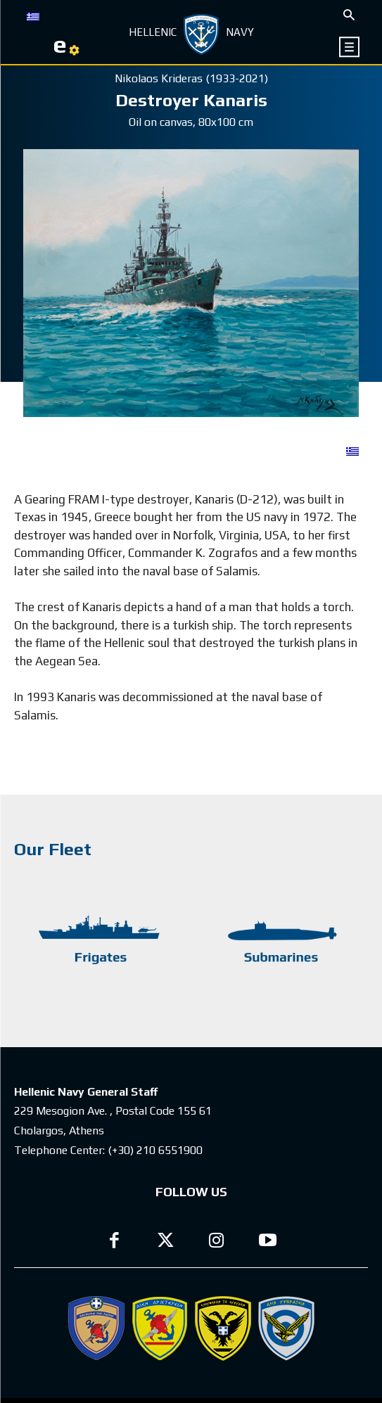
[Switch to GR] (33, 15)
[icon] (350, 46)
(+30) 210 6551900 (155, 1150)
